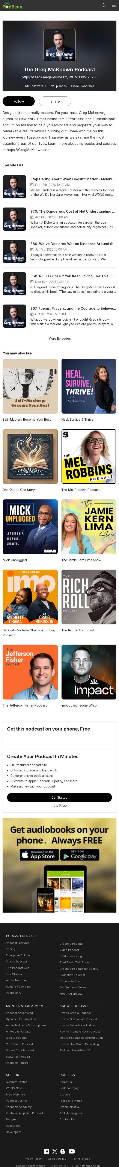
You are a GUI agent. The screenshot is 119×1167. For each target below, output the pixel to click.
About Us (65, 1075)
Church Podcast (70, 975)
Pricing (10, 942)
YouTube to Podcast (18, 1038)
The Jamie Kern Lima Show (81, 554)
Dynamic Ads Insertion (20, 1013)
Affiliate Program (70, 1107)
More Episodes (59, 332)
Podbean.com (72, 1159)
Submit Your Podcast (19, 1044)
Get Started (59, 791)
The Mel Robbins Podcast (79, 484)
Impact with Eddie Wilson (79, 699)
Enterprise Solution (18, 949)
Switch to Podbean (18, 1050)
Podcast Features (17, 936)
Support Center (15, 1075)
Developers (13, 1125)
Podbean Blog (68, 1082)
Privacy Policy (17, 1152)
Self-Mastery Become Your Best (25, 413)
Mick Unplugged (14, 554)
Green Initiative (69, 1100)
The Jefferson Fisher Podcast (24, 699)
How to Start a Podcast (74, 1006)
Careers (65, 1088)
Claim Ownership (81, 85)
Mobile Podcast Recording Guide (80, 1031)
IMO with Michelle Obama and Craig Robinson (28, 626)
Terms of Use (63, 1152)
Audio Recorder (16, 974)
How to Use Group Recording (78, 1038)
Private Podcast (16, 955)
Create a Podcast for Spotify (77, 962)
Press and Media (70, 1094)
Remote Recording (18, 980)
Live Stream (13, 968)
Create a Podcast (70, 937)
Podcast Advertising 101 (75, 1044)
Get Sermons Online (72, 981)
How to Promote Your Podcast (78, 1025)
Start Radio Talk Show (73, 956)
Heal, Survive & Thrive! (77, 413)
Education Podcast (71, 968)
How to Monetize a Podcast (77, 1019)
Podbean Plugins (16, 1056)
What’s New (13, 1082)
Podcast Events (16, 1094)
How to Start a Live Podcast (77, 1013)
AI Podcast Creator (18, 1025)
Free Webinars (15, 1088)
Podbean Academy (18, 1100)
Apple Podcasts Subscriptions (24, 1019)
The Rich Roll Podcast (77, 624)
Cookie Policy (40, 1152)
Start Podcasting (70, 950)
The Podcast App (16, 961)
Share (55, 101)
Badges (11, 1113)
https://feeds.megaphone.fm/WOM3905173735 (59, 77)
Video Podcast (69, 943)
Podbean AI (13, 986)
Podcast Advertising (18, 1006)
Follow (19, 101)
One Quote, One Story (19, 484)
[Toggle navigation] (113, 5)
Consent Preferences (91, 1152)
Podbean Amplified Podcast (23, 1107)
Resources (13, 1119)
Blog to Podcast (16, 1031)
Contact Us (67, 1113)
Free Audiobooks (70, 987)
